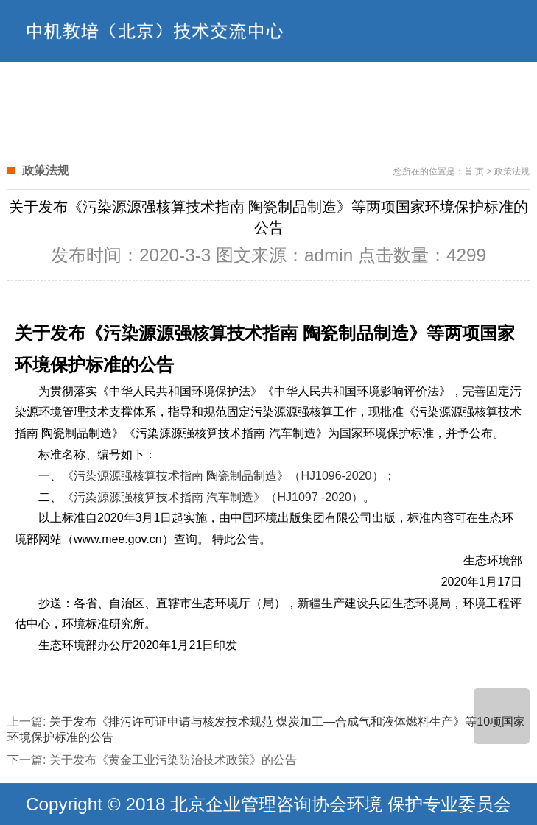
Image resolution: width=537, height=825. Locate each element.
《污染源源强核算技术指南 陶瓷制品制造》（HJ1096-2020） (223, 476)
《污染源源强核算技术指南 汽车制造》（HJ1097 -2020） (212, 497)
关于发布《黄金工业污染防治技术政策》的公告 (173, 760)
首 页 (474, 171)
